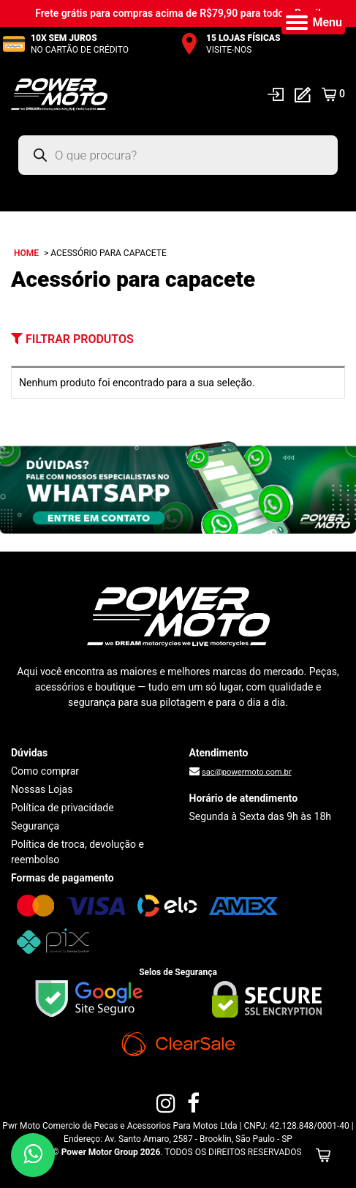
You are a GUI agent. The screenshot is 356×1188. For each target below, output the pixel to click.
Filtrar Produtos (72, 339)
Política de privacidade (62, 807)
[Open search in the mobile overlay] (178, 155)
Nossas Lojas (41, 789)
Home (26, 253)
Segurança (35, 826)
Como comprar (45, 771)
